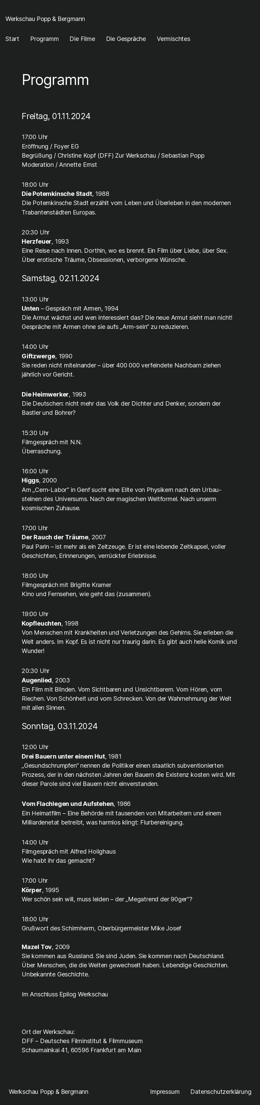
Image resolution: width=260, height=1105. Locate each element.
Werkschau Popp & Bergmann (45, 18)
